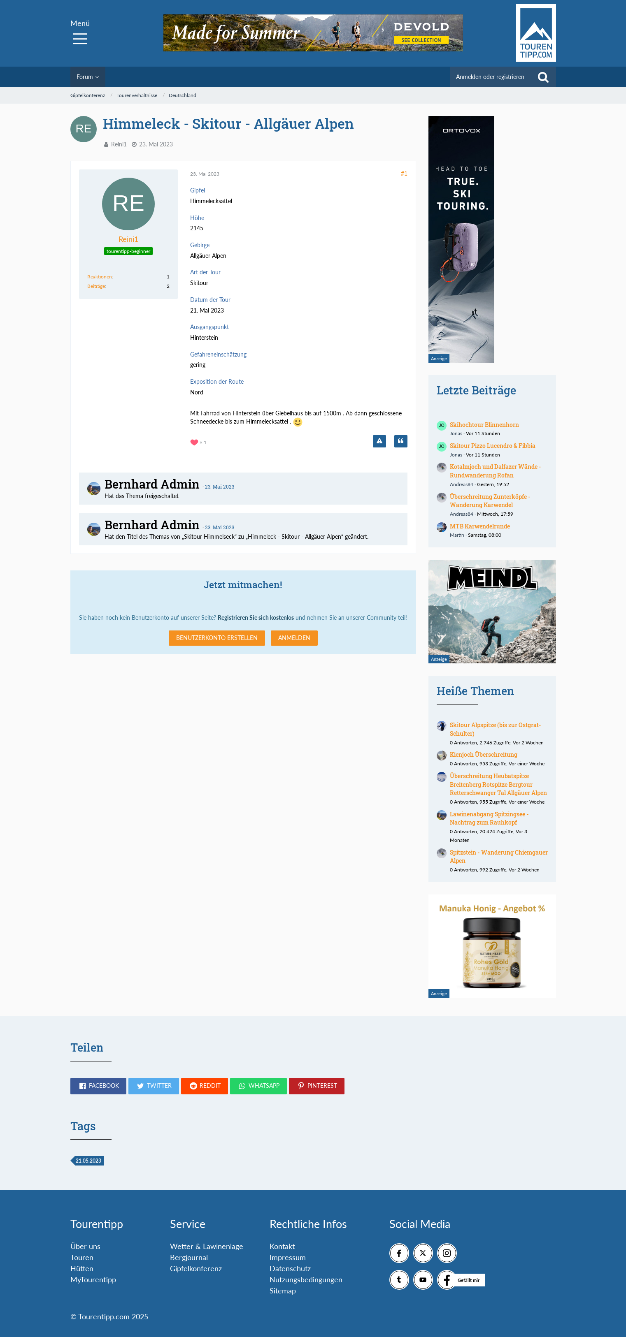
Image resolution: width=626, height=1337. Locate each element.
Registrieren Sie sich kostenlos (256, 617)
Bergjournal (189, 1257)
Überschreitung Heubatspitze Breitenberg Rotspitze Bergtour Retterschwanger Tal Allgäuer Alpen (498, 784)
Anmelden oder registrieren (490, 76)
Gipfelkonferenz (196, 1268)
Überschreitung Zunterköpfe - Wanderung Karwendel (490, 501)
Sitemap (283, 1290)
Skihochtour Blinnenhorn (484, 425)
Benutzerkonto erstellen (217, 637)
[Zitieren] (400, 441)
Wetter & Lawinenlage (206, 1246)
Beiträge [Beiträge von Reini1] (96, 286)
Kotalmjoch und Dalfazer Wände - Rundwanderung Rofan (495, 471)
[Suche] (543, 77)
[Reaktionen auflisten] (199, 441)
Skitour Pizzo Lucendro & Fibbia (492, 446)
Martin (457, 535)
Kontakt (282, 1246)
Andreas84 (461, 484)
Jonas (456, 433)
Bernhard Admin (152, 484)
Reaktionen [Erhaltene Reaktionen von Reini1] (99, 276)
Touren (81, 1257)
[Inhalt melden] (379, 441)
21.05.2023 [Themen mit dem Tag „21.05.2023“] (88, 1161)
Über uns (85, 1246)
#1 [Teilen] (404, 173)
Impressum (288, 1257)
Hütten (81, 1268)
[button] (98, 1086)
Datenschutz (290, 1268)
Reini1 (119, 144)
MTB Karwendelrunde (480, 526)
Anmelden (294, 637)
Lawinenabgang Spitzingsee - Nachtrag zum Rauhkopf (489, 818)
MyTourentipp (93, 1279)
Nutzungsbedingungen (306, 1279)
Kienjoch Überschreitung (483, 754)
